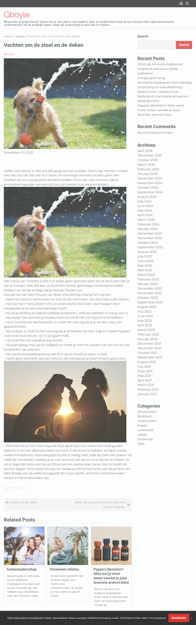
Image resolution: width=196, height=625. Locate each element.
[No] (191, 618)
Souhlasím (179, 618)
